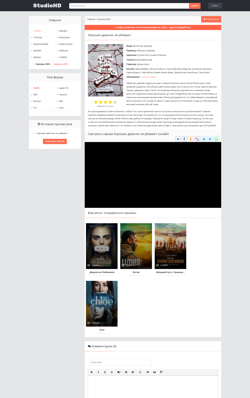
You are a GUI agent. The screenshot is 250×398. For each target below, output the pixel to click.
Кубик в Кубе (66, 44)
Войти (215, 5)
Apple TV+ (64, 88)
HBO (35, 94)
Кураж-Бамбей (40, 44)
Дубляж (151, 50)
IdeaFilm (37, 50)
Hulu (61, 107)
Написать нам (40, 392)
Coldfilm (63, 57)
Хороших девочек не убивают (52, 133)
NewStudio (64, 37)
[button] (92, 314)
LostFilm (37, 30)
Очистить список (54, 141)
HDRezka (140, 50)
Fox (35, 107)
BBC (61, 101)
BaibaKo (63, 30)
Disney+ (37, 101)
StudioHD (47, 5)
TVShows (37, 37)
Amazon (63, 94)
